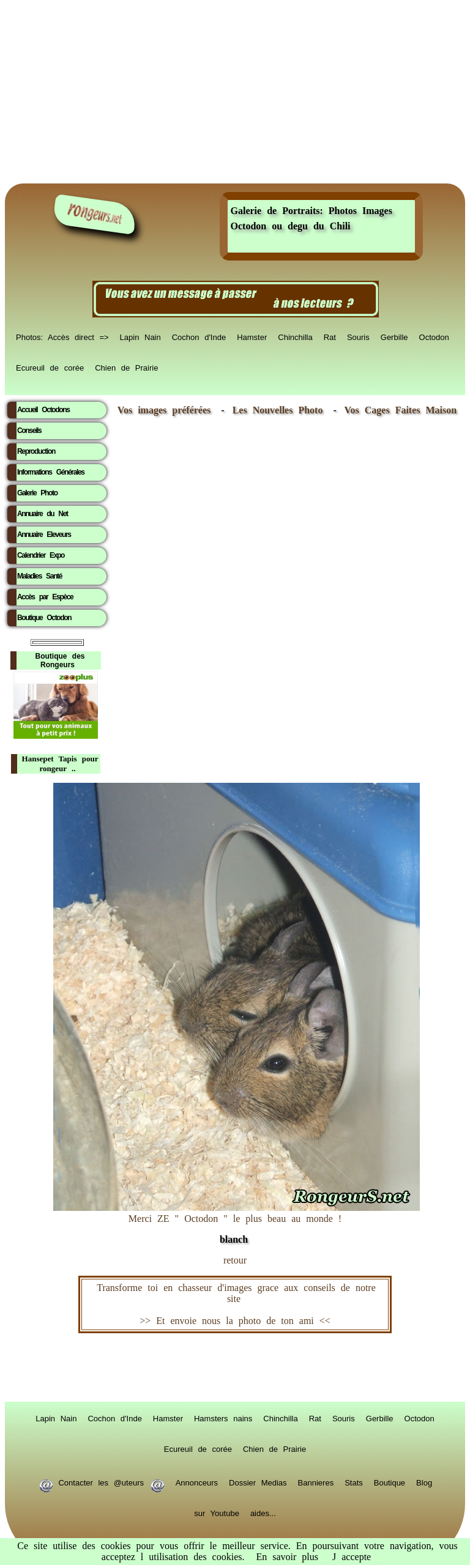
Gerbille (394, 336)
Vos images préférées (164, 410)
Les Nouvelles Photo (281, 410)
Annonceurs (197, 1481)
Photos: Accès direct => (62, 336)
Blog (424, 1481)
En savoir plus (287, 1557)
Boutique (389, 1481)
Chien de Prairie (126, 367)
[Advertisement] (235, 91)
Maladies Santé (39, 576)
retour (235, 1260)
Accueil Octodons (43, 409)
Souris (358, 336)
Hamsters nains (223, 1417)
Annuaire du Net (42, 513)
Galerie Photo (37, 493)
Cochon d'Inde (199, 336)
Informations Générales (50, 472)
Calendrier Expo (40, 555)
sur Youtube (216, 1512)
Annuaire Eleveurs (44, 534)
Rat (330, 336)
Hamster (252, 336)
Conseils (29, 430)
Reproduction (36, 451)
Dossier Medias (258, 1481)
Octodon (434, 336)
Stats (354, 1481)
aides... (263, 1512)
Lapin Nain (140, 336)
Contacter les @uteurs (101, 1481)
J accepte (351, 1557)
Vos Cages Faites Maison (398, 410)
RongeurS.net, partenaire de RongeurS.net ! (235, 1367)
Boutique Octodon (44, 617)
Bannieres (316, 1481)
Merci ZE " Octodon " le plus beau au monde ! (236, 1223)
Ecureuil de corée (50, 367)
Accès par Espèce (45, 597)
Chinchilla (295, 336)
